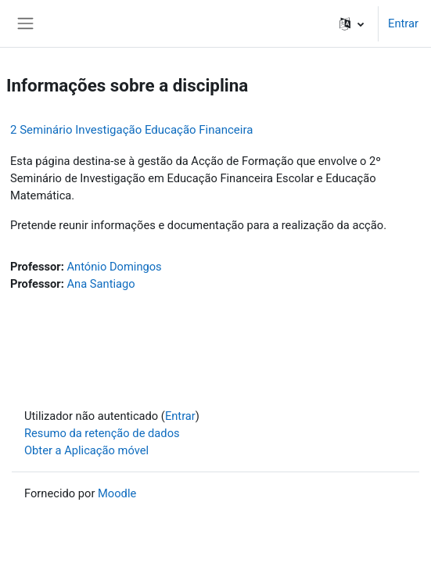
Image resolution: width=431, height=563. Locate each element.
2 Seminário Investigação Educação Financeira (131, 130)
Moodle (117, 493)
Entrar (403, 23)
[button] (352, 23)
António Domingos (113, 267)
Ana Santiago (100, 284)
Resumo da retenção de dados (102, 433)
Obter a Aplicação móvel (86, 450)
